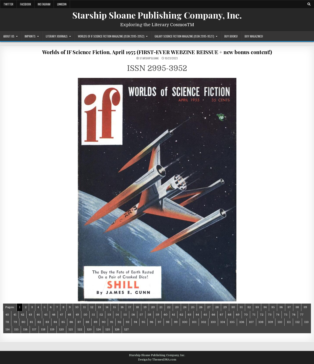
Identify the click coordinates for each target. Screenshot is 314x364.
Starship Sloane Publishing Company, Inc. (157, 15)
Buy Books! (231, 36)
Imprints (30, 36)
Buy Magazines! (254, 36)
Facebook (25, 4)
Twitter (8, 4)
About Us (8, 36)
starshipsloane (149, 58)
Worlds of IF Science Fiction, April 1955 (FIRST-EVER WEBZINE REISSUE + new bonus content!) (157, 51)
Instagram (44, 4)
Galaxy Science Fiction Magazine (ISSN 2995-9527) (184, 36)
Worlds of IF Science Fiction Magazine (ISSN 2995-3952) (111, 36)
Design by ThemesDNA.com (157, 359)
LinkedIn (62, 4)
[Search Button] (309, 4)
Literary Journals (57, 36)
